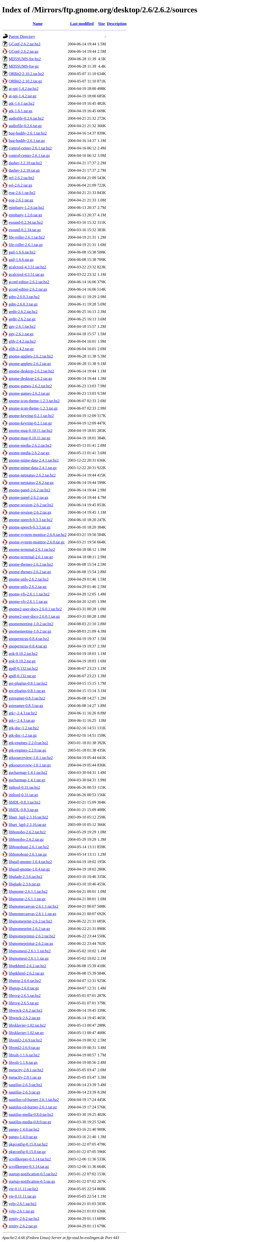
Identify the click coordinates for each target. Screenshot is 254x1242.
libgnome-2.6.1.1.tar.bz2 (28, 891)
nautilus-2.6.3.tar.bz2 (25, 1085)
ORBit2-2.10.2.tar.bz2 (26, 74)
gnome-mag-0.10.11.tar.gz (29, 438)
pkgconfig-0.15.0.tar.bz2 (28, 1144)
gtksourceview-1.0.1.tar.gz (30, 765)
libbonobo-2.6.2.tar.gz (26, 839)
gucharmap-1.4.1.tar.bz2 (28, 772)
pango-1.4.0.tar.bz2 (24, 1129)
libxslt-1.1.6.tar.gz (23, 1062)
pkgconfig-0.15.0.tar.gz (27, 1152)
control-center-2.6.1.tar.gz (29, 155)
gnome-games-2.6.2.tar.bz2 (30, 386)
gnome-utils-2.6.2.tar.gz (28, 587)
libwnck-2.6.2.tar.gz (24, 1018)
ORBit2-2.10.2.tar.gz (25, 81)
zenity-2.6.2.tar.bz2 (24, 1218)
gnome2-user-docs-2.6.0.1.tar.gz (34, 616)
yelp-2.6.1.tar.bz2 (22, 1204)
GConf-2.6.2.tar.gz (23, 51)
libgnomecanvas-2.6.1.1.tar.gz (32, 914)
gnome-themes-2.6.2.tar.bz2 (31, 564)
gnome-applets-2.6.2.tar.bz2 (31, 356)
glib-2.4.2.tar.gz (21, 349)
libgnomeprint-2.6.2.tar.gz (29, 929)
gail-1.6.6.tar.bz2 (22, 252)
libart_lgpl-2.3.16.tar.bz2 (28, 817)
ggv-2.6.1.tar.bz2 (22, 326)
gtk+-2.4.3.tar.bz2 (23, 713)
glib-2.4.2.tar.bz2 (22, 341)
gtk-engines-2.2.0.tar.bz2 (28, 743)
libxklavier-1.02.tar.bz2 (27, 1025)
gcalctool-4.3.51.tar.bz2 (27, 267)
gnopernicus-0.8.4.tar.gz (28, 646)
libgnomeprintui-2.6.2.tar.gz (31, 943)
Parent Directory (22, 36)
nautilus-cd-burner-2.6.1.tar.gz (33, 1107)
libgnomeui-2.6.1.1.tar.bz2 (30, 951)
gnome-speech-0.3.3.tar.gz (30, 527)
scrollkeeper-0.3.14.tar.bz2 (30, 1159)
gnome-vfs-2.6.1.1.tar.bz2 (29, 594)
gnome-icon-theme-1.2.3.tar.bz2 (34, 401)
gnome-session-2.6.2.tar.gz (30, 512)
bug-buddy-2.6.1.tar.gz (27, 141)
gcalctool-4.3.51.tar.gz (26, 274)
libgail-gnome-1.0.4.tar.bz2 (30, 862)
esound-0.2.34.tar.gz (25, 230)
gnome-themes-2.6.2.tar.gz (30, 572)
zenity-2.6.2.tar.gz (23, 1226)
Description (117, 24)
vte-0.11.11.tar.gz (22, 1196)
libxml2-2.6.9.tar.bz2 (25, 1040)
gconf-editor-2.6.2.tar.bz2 (29, 282)
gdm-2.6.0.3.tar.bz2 (24, 297)
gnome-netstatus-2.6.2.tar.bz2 (32, 475)
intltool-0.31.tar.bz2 (24, 787)
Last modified (82, 24)
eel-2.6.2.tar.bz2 (21, 178)
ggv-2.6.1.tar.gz (21, 334)
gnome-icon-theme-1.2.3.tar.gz (33, 408)
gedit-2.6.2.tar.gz (22, 319)
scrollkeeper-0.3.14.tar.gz (29, 1166)
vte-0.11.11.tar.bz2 (23, 1189)
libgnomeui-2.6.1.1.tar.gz (29, 958)
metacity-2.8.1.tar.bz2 (26, 1070)
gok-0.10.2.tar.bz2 (23, 653)
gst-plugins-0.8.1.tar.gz (27, 691)
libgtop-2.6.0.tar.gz (24, 988)
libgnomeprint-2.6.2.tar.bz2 (30, 921)
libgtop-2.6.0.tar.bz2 (25, 981)
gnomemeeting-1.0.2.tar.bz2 (31, 624)
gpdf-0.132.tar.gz (22, 676)
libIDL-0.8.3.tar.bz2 (24, 802)
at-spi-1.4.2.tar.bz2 (23, 88)
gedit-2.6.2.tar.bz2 (23, 312)
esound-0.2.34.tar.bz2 (26, 222)
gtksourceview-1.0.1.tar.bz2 (31, 758)
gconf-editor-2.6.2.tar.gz (28, 289)
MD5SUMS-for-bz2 (25, 59)
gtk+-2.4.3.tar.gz (22, 720)
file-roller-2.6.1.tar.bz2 (27, 237)
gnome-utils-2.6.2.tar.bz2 (29, 579)
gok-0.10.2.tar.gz (22, 661)
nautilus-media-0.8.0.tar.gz (30, 1122)
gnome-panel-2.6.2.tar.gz (28, 497)
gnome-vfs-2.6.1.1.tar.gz (28, 601)
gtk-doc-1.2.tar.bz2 (24, 728)
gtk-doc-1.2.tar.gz (23, 735)
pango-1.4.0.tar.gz (23, 1137)
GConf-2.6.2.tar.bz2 (24, 44)
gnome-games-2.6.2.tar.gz (29, 393)
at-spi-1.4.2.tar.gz (22, 96)
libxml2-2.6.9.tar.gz (24, 1047)
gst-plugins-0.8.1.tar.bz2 (28, 683)
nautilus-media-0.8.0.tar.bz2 (31, 1114)
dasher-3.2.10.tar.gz (24, 170)
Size (101, 24)
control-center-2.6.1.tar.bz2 (30, 148)
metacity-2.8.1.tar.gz (25, 1077)
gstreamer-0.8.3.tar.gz (26, 706)
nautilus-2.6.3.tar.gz (24, 1092)
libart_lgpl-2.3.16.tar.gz (27, 824)
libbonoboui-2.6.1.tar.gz (28, 854)
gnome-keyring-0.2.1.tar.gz (30, 423)
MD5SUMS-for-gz (24, 66)
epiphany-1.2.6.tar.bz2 (26, 207)
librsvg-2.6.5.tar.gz (24, 1003)
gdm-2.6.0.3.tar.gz (23, 304)
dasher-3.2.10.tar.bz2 (25, 163)
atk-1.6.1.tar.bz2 (21, 103)
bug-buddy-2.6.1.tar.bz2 (28, 133)
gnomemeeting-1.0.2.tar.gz (30, 631)
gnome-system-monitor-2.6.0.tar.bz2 (37, 535)
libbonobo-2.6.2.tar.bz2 (27, 832)
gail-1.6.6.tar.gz (21, 259)
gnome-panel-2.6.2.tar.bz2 (29, 490)
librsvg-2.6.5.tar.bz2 (25, 995)
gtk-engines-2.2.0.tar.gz (27, 750)
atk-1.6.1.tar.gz (20, 111)
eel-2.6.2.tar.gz (20, 185)
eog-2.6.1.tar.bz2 (22, 193)
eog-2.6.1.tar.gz (21, 200)
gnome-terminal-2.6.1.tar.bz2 (32, 549)
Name (38, 24)
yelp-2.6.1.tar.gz (21, 1211)
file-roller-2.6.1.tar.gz (26, 245)
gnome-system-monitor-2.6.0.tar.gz (36, 542)
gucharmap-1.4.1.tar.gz (27, 780)
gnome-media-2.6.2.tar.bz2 (30, 445)
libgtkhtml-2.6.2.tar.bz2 (27, 966)
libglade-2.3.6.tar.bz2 (25, 877)
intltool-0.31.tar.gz (23, 795)
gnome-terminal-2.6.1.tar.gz (31, 557)
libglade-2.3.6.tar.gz (24, 884)
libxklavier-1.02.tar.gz (26, 1033)
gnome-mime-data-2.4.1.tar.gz (33, 468)
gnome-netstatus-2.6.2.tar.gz (31, 482)
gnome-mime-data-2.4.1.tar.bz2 (34, 460)
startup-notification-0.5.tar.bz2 (33, 1174)
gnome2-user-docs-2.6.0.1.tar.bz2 (35, 609)
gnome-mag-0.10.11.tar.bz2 (30, 430)
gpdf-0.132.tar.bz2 (23, 668)
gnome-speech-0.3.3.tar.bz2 (31, 520)
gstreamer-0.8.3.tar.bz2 (27, 698)
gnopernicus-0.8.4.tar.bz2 (29, 639)
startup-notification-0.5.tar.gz (32, 1181)
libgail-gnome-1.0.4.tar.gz (29, 869)
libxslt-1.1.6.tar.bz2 (24, 1055)
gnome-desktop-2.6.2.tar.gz (30, 378)
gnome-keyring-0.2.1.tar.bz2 (31, 416)
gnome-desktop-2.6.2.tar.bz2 (31, 371)
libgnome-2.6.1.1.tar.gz (27, 899)
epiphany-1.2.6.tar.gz (25, 215)
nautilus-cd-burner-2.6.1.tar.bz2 (34, 1100)
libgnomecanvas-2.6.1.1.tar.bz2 (33, 906)
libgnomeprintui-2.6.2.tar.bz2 (32, 936)
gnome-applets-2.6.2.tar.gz (30, 364)
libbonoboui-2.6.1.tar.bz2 (29, 847)
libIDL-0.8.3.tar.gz (23, 810)
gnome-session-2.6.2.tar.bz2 (31, 505)
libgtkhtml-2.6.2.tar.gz (26, 973)
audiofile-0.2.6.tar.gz (25, 126)
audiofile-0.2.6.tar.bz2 (26, 118)
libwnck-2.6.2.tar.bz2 (25, 1010)
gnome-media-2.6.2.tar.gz (29, 453)
